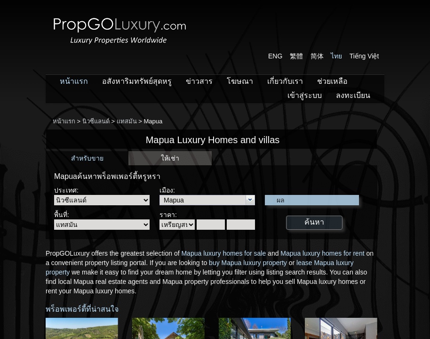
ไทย (336, 56)
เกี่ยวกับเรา (285, 81)
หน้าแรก (74, 81)
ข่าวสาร (199, 81)
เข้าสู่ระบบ (304, 95)
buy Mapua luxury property (248, 262)
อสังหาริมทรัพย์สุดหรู (137, 81)
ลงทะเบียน (353, 95)
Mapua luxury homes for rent (322, 253)
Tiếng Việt (364, 56)
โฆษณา (240, 81)
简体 (317, 56)
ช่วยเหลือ (332, 81)
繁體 (296, 56)
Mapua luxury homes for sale (223, 253)
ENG (275, 56)
